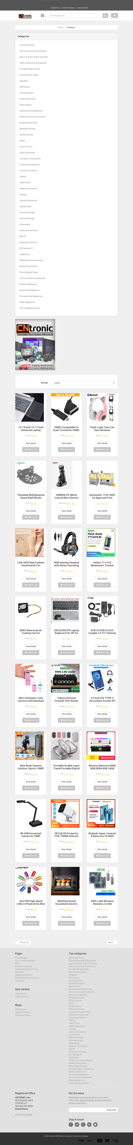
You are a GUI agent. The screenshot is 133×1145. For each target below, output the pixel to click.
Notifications (20, 1012)
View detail (31, 443)
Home (60, 27)
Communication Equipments (32, 278)
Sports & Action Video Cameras (34, 57)
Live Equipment (26, 93)
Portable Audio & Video (30, 69)
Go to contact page (23, 1117)
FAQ (17, 966)
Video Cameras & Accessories (33, 63)
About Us (19, 974)
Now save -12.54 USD (48, 3)
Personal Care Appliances (31, 296)
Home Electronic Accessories (33, 117)
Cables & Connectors (29, 230)
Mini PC (23, 236)
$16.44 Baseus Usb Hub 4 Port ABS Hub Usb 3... (76, 3)
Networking (25, 224)
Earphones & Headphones (31, 111)
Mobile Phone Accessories (31, 260)
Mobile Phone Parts (28, 266)
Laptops (23, 194)
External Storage (27, 212)
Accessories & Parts (29, 123)
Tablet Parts (25, 182)
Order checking (68, 8)
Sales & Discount (22, 1014)
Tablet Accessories (28, 188)
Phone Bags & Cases (29, 272)
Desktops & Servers (28, 242)
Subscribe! (111, 1112)
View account (82, 8)
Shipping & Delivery (23, 977)
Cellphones (25, 254)
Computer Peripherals (29, 164)
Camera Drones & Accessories (33, 51)
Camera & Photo (27, 45)
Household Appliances (30, 290)
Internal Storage (27, 218)
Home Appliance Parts (30, 308)
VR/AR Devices (26, 135)
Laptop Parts (25, 206)
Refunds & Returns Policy (26, 971)
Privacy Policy (21, 960)
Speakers (24, 81)
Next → (112, 942)
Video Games (26, 105)
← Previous (23, 942)
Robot (22, 141)
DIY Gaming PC (26, 248)
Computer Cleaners (28, 170)
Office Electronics (27, 153)
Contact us (55, 8)
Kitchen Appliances (28, 284)
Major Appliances (27, 302)
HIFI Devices (25, 87)
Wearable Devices (28, 129)
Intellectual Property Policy (27, 980)
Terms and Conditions (25, 963)
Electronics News (22, 1017)
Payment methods (23, 969)
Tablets (23, 176)
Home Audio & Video (29, 75)
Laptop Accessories (28, 200)
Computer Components (30, 158)
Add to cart (31, 449)
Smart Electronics (28, 99)
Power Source (26, 147)
